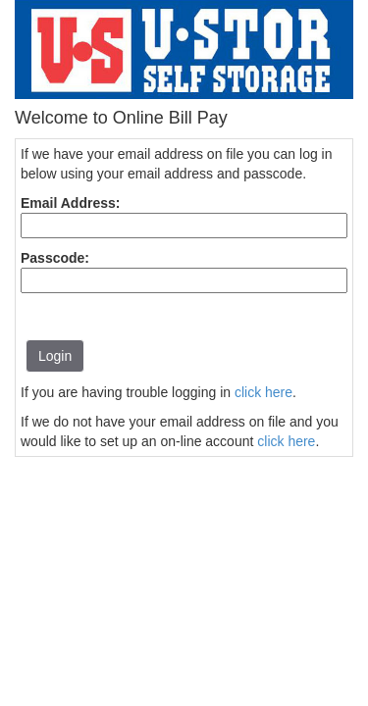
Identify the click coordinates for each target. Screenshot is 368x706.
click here (263, 392)
